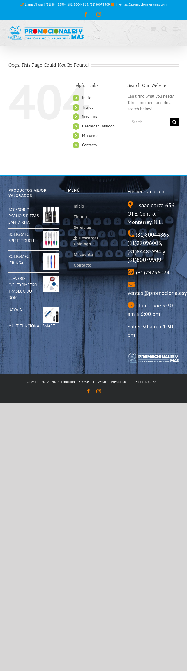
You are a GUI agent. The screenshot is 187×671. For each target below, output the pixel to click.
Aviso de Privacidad (112, 381)
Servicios (89, 116)
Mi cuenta (90, 135)
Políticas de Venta (147, 381)
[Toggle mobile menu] (176, 29)
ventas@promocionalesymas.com (142, 4)
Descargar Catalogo (98, 126)
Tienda (88, 107)
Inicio (86, 97)
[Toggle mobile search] (164, 29)
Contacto (89, 144)
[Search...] (149, 122)
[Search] (174, 122)
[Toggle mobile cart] (153, 29)
